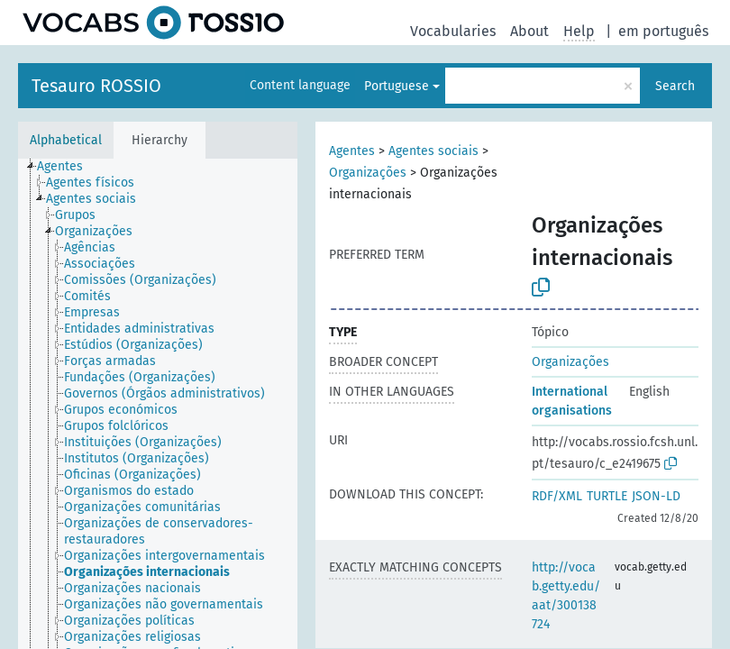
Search (675, 86)
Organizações (367, 172)
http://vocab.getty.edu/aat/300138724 (566, 596)
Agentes (352, 151)
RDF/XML (557, 496)
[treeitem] (67, 167)
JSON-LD (656, 496)
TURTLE (607, 496)
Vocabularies (453, 31)
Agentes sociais (433, 151)
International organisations (572, 401)
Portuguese (396, 86)
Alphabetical (66, 140)
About (529, 31)
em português (663, 31)
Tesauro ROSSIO (96, 85)
